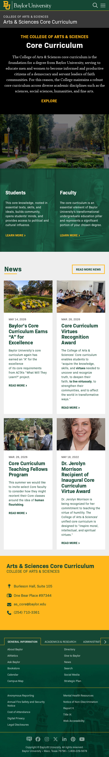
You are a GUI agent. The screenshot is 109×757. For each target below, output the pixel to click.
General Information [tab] (22, 641)
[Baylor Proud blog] (28, 741)
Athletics (12, 655)
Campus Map (15, 681)
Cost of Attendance (18, 712)
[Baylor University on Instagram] (46, 741)
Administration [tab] (94, 641)
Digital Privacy (16, 718)
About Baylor (15, 649)
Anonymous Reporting (20, 695)
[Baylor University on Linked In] (63, 741)
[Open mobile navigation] (103, 6)
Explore (49, 100)
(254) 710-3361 (27, 612)
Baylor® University (50, 747)
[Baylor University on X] (54, 741)
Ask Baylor (13, 662)
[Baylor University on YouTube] (81, 741)
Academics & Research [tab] (60, 641)
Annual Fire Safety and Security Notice (26, 703)
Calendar (12, 674)
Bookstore (13, 668)
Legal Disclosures (18, 724)
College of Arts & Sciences (25, 16)
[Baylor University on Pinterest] (72, 741)
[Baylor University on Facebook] (37, 741)
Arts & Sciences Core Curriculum (40, 21)
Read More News (88, 269)
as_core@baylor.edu (30, 603)
